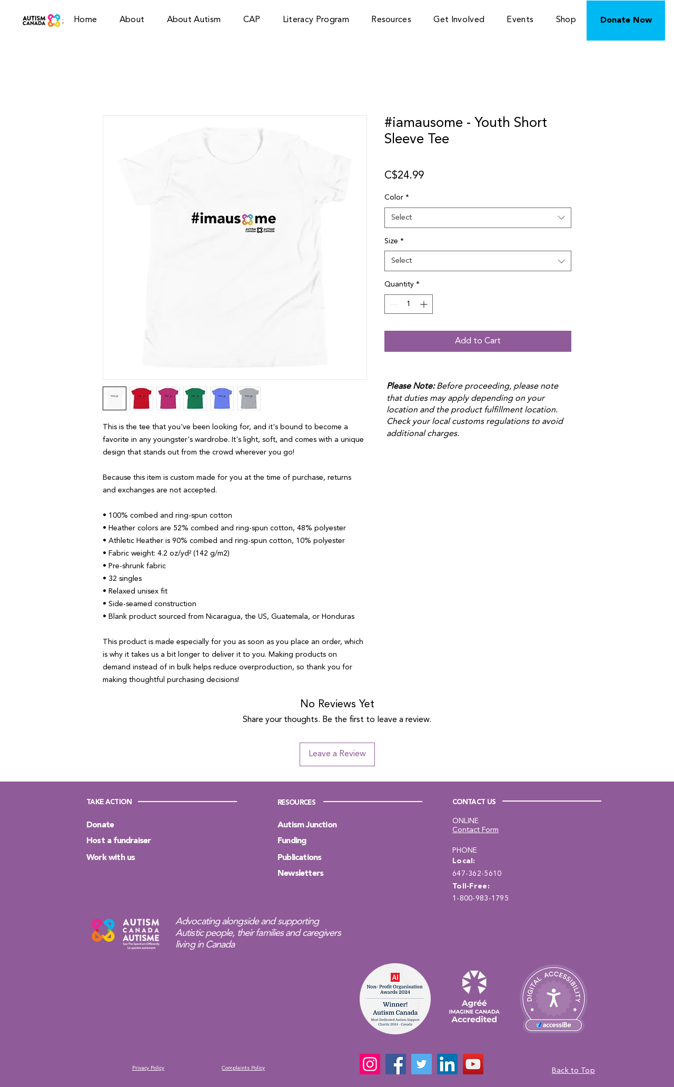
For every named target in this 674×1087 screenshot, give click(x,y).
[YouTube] (473, 1064)
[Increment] (424, 304)
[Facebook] (395, 1064)
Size (394, 241)
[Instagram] (370, 1064)
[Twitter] (421, 1064)
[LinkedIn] (447, 1064)
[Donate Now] (626, 21)
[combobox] (477, 217)
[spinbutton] (408, 304)
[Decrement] (392, 304)
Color (396, 197)
